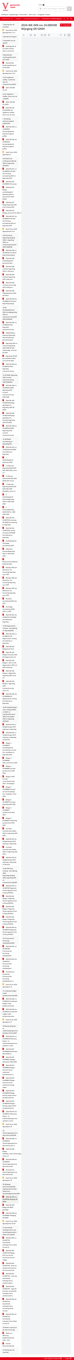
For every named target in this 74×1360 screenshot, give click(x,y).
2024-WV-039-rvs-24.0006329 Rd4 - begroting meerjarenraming (10, 326)
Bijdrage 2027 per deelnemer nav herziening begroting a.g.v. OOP (10, 592)
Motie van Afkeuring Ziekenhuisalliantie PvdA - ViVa (8, 1337)
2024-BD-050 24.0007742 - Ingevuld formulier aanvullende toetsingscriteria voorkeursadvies (9, 1291)
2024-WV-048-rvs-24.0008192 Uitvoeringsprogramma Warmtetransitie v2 (10, 1142)
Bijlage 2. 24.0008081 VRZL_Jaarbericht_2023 (10, 760)
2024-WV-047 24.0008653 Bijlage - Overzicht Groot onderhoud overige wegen (9, 1082)
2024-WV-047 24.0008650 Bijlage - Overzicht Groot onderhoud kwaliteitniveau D (9, 1070)
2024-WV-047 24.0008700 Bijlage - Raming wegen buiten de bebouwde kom (9, 1104)
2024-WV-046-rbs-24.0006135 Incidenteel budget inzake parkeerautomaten (10, 1013)
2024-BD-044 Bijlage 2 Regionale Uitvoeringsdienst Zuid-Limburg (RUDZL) (10, 910)
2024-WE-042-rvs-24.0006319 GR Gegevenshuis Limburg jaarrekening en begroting (10, 638)
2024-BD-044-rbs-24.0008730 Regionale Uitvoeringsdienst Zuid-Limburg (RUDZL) (10, 931)
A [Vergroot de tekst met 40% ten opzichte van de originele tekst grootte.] (71, 19)
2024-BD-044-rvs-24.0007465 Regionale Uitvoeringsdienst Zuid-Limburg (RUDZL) (10, 889)
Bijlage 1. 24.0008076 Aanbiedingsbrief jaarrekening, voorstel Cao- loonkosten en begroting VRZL (9, 749)
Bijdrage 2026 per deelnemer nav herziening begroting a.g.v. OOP (10, 581)
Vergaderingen (13, 14)
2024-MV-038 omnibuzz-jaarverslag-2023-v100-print (9, 285)
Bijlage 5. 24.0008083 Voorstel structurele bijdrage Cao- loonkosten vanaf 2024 (9, 791)
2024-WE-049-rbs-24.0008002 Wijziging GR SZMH (10, 1215)
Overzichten (23, 14)
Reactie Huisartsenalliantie (8, 1345)
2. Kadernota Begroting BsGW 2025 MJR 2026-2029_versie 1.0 (10, 469)
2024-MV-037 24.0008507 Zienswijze (10, 183)
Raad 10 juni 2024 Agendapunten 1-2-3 (10, 31)
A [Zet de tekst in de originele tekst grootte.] (64, 19)
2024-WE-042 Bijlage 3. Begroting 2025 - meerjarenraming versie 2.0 (9, 686)
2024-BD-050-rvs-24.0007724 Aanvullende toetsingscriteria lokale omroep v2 (10, 1242)
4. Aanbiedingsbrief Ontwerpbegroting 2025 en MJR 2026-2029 (9, 499)
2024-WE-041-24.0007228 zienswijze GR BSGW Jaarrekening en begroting (10, 521)
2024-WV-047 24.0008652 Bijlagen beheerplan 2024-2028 (10, 1060)
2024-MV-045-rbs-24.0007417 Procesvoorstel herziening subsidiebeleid (10, 963)
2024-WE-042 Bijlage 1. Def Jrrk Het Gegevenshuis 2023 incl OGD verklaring (10, 664)
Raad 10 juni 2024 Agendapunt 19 (10, 1179)
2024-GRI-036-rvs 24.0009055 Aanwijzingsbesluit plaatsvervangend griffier (10, 131)
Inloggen (68, 1358)
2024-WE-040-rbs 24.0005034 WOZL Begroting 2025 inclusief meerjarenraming (10, 430)
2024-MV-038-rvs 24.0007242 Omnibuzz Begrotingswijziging (10, 253)
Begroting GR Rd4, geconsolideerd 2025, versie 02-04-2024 (10, 358)
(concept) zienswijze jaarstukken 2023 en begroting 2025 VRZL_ (10, 832)
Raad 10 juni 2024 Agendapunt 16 (10, 986)
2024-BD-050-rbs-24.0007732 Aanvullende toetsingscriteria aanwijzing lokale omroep (10, 1305)
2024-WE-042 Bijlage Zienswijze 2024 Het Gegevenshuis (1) (10, 655)
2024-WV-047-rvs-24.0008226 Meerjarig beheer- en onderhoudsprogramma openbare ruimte (10, 1041)
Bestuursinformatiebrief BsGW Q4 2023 (10, 562)
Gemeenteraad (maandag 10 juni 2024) (33, 18)
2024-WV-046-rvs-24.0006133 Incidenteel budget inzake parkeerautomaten (10, 1002)
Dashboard (4, 14)
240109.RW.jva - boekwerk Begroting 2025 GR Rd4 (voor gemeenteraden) (9, 336)
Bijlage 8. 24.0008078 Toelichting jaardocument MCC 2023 (10, 822)
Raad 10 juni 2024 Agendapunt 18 (10, 1125)
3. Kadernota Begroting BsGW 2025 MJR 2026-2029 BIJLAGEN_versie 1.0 (9, 488)
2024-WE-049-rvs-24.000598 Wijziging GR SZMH (10, 1199)
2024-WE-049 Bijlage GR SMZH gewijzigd (8, 1207)
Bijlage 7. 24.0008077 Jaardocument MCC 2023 (9, 811)
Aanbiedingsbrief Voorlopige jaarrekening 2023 (9, 543)
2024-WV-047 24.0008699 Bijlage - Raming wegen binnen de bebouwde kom (9, 1094)
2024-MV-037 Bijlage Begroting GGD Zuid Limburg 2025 (10, 205)
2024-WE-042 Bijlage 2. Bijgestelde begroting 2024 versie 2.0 (9, 674)
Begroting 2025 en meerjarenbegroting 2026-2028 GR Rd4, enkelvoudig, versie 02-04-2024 (10, 348)
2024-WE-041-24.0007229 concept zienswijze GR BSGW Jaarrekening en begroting (9, 533)
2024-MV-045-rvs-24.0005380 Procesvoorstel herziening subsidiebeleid (10, 951)
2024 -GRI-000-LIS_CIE (9, 89)
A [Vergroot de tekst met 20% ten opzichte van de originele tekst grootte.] (67, 19)
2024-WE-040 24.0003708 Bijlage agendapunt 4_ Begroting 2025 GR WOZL (9, 405)
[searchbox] (52, 8)
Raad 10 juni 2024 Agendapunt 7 (10, 153)
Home (12, 18)
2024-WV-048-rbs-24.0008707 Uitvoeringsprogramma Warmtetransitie (10, 1163)
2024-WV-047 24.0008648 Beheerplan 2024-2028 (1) (10, 1051)
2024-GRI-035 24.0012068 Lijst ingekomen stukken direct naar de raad (9, 111)
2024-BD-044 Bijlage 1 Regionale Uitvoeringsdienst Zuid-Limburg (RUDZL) (10, 900)
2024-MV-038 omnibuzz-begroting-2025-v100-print (9, 277)
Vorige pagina (65, 25)
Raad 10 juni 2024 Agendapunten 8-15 (10, 230)
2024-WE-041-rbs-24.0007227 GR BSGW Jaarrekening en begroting (10, 618)
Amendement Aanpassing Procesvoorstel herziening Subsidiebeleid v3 (8, 976)
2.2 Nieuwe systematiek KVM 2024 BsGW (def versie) (10, 478)
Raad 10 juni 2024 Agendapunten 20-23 (10, 1222)
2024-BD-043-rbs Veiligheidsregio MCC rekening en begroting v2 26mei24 (9, 861)
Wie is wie (32, 14)
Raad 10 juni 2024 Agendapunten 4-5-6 (10, 72)
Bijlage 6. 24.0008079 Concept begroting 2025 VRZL (9, 802)
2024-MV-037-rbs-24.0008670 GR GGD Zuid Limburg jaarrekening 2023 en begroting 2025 (10, 221)
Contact (47, 14)
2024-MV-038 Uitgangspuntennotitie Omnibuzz (9, 293)
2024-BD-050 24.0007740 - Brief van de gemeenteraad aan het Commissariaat (10, 1267)
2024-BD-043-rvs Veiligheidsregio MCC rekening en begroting (9, 727)
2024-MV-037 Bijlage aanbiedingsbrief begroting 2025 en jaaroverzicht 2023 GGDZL (8, 193)
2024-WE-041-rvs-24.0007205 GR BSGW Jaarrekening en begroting (10, 451)
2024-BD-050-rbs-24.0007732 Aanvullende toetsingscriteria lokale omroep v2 (10, 1319)
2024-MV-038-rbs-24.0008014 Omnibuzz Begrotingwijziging (10, 301)
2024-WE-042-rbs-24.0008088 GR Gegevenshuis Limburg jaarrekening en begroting (10, 698)
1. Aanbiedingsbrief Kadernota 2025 (8, 460)
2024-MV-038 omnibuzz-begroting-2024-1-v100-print (9, 269)
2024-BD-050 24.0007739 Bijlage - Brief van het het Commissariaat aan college (9, 1255)
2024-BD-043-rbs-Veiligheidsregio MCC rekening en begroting (10, 841)
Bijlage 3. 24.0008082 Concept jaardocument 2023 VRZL (9, 770)
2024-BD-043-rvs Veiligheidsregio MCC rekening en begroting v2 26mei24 (9, 736)
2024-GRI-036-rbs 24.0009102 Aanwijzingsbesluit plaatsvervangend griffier (10, 144)
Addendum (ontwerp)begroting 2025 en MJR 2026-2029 (9, 552)
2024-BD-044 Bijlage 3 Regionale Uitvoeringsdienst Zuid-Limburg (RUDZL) (10, 920)
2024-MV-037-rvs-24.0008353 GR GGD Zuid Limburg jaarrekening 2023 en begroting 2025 (10, 173)
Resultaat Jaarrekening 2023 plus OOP (10, 601)
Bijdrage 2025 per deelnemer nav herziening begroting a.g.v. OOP (10, 571)
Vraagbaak (41, 14)
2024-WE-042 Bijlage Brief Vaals (8, 648)
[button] (69, 8)
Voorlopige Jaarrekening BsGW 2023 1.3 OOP (9, 609)
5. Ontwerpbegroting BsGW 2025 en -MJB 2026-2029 (9, 511)
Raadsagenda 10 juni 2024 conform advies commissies (9, 49)
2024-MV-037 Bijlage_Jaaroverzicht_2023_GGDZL (10, 212)
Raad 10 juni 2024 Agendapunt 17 (10, 1021)
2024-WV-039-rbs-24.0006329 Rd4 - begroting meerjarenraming (10, 367)
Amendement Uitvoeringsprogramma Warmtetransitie (10, 1172)
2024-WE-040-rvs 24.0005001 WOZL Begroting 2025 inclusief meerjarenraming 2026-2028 (10, 391)
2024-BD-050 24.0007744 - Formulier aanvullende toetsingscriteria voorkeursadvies (10, 1278)
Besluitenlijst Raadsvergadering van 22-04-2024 (9, 65)
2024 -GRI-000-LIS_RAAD (9, 103)
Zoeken (40, 5)
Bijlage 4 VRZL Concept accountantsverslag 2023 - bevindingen (9, 780)
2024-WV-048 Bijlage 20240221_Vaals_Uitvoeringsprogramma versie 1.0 (10, 1152)
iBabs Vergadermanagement (53, 1358)
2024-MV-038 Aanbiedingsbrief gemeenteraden (8, 261)
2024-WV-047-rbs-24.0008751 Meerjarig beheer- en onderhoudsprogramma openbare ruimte (10, 1116)
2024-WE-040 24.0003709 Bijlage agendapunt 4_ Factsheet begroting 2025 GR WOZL (9, 418)
